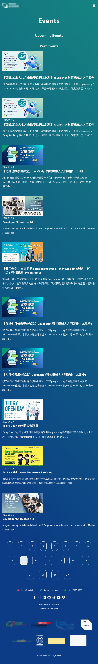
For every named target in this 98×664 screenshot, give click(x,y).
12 (48, 560)
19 (67, 574)
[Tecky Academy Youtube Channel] (58, 597)
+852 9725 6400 (72, 590)
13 (61, 560)
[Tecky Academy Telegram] (53, 597)
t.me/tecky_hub (48, 590)
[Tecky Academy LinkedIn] (44, 597)
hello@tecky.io (25, 590)
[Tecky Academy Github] (49, 597)
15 (85, 560)
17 (43, 574)
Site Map (55, 604)
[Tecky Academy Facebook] (34, 597)
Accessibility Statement (49, 609)
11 (36, 560)
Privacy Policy (44, 604)
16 (30, 574)
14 (73, 560)
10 (24, 560)
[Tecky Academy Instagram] (39, 597)
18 (55, 574)
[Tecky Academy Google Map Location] (63, 597)
